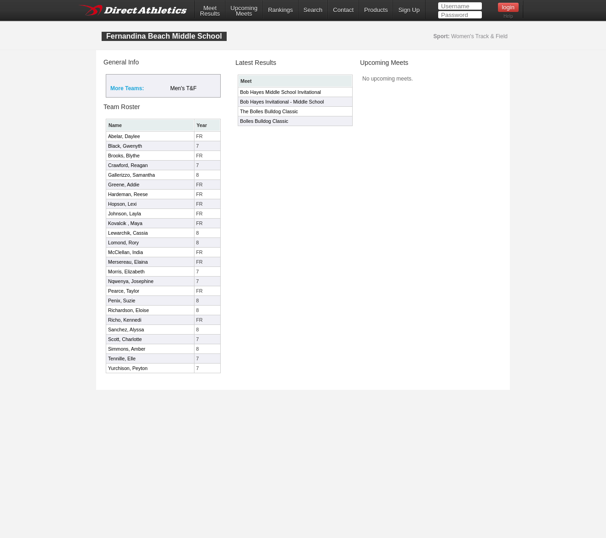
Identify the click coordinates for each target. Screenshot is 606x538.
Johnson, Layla (124, 213)
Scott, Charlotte (125, 339)
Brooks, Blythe (124, 155)
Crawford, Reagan (128, 165)
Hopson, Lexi (122, 204)
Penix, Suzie (121, 300)
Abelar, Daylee (124, 136)
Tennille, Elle (122, 358)
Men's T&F (183, 88)
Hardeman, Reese (128, 194)
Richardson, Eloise (128, 310)
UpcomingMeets (243, 11)
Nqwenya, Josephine (131, 281)
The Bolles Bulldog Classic (269, 111)
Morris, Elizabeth (126, 271)
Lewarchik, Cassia (128, 233)
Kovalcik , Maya (125, 223)
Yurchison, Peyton (128, 368)
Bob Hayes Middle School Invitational (280, 92)
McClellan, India (125, 252)
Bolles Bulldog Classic (264, 121)
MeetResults (210, 11)
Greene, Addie (123, 184)
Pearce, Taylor (123, 291)
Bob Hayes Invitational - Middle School (282, 101)
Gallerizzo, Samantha (131, 175)
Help (508, 16)
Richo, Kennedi (124, 320)
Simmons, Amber (126, 349)
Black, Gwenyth (125, 146)
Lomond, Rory (123, 242)
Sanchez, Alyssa (126, 329)
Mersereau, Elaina (128, 262)
